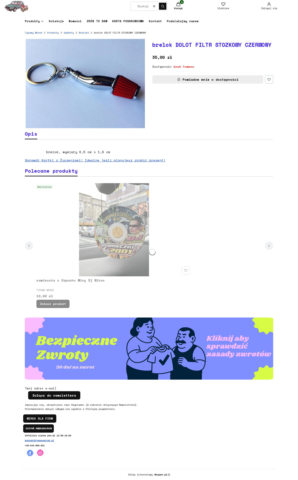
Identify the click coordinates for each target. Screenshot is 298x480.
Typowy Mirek (33, 32)
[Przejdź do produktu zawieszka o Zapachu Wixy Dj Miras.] (114, 229)
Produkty (53, 32)
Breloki (84, 32)
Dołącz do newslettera (54, 395)
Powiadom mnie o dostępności (207, 79)
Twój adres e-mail (40, 388)
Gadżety (69, 32)
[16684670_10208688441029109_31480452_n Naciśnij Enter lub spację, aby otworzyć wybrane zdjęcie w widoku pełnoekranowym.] (85, 83)
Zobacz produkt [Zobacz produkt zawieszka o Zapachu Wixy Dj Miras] (53, 304)
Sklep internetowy (147, 474)
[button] (162, 6)
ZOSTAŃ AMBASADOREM (38, 428)
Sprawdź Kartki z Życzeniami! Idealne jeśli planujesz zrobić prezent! (95, 160)
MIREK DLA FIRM (40, 418)
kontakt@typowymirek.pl (39, 440)
